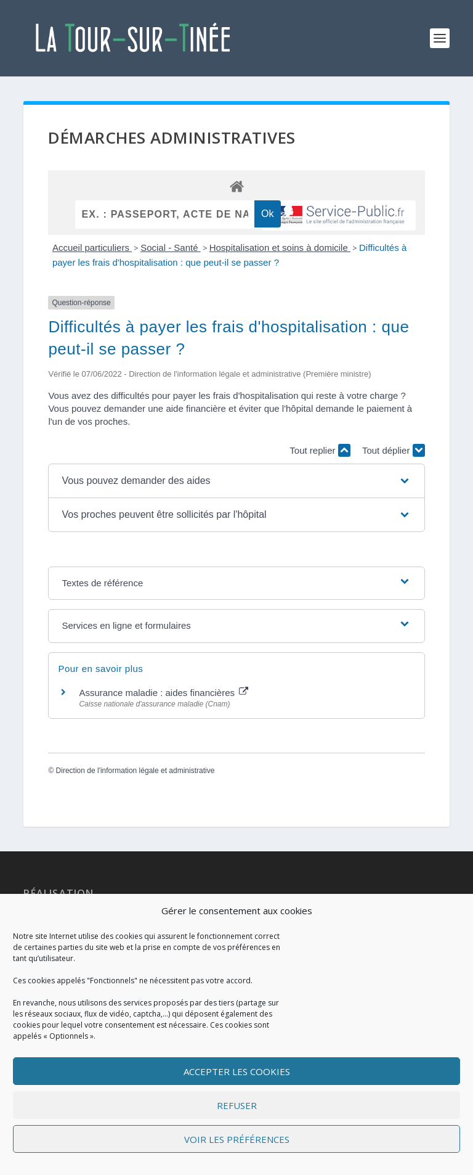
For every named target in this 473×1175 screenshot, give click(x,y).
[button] (236, 480)
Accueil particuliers (92, 247)
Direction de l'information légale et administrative (135, 770)
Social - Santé (170, 247)
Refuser (237, 1105)
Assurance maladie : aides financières (163, 692)
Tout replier (319, 450)
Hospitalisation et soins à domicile (279, 247)
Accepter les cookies (237, 1071)
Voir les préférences (236, 1139)
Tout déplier (393, 450)
